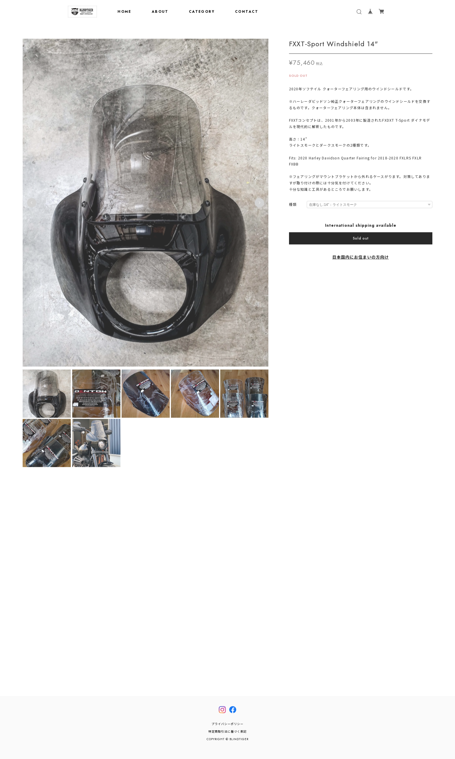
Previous (31, 203)
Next (259, 203)
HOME (124, 11)
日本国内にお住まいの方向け (360, 258)
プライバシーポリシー (227, 724)
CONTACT (247, 11)
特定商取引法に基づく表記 (227, 731)
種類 (293, 205)
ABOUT (160, 11)
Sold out (361, 239)
